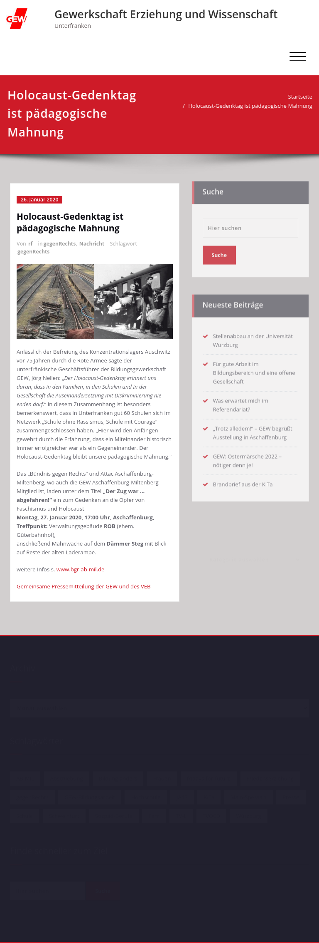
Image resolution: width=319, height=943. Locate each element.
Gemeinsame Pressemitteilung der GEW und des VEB (84, 586)
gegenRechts (60, 243)
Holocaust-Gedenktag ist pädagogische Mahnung (248, 105)
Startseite (298, 96)
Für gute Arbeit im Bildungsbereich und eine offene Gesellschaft (254, 370)
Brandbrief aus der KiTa (243, 482)
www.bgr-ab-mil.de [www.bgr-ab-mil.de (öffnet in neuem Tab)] (80, 569)
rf (30, 243)
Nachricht (92, 243)
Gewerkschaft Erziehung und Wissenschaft (165, 14)
